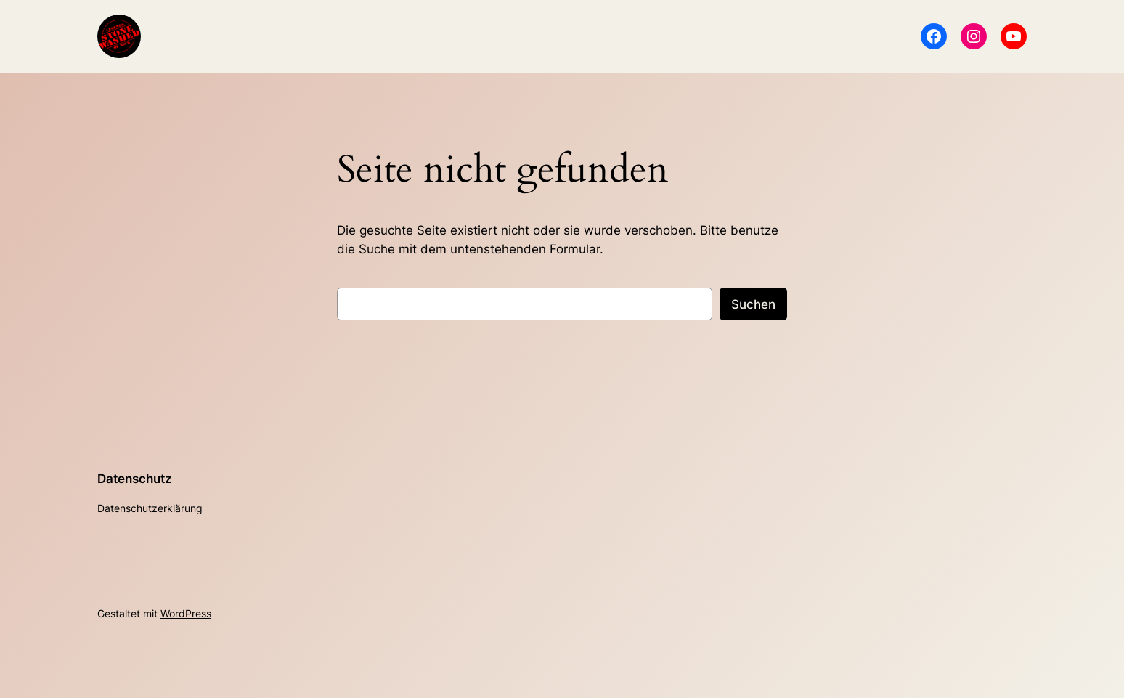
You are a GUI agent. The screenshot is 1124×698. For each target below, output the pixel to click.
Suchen (753, 304)
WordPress (185, 613)
